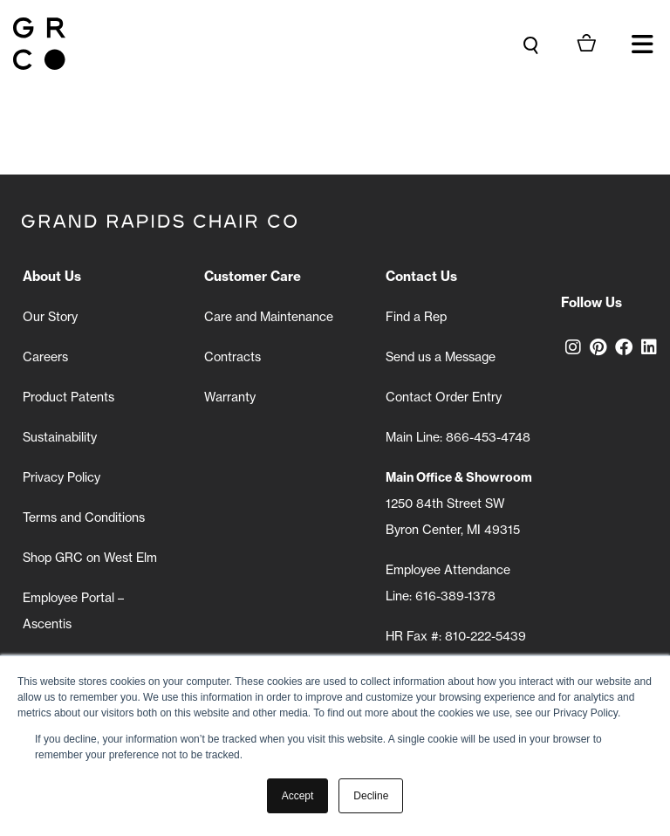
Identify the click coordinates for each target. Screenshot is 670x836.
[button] (642, 44)
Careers (45, 357)
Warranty (230, 397)
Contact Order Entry (444, 397)
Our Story (50, 317)
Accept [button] (298, 796)
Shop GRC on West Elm (90, 557)
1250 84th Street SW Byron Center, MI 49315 (459, 503)
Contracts (232, 357)
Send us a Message (441, 357)
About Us (52, 276)
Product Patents (68, 397)
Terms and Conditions (84, 517)
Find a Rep (416, 317)
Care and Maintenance (268, 317)
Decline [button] (370, 796)
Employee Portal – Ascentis (73, 611)
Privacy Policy (61, 477)
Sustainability (60, 437)
